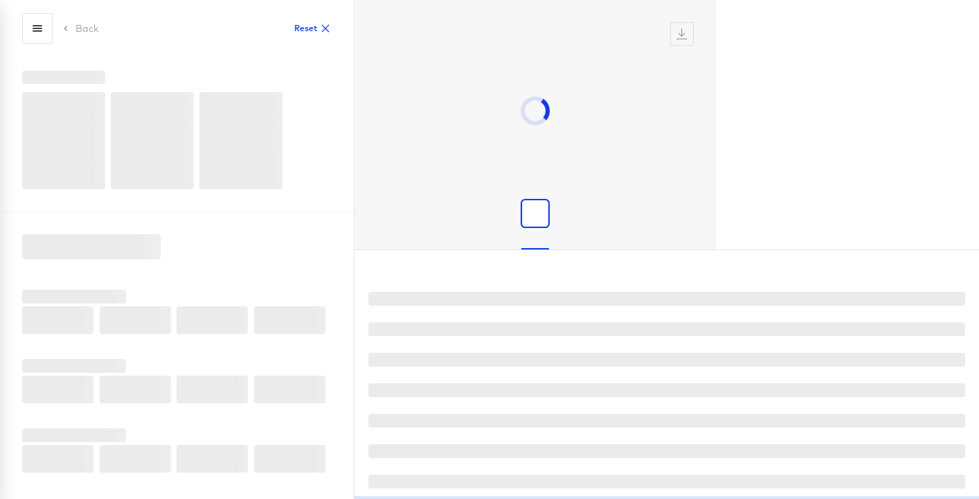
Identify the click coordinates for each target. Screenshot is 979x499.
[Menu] (37, 28)
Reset (312, 28)
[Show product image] (535, 213)
